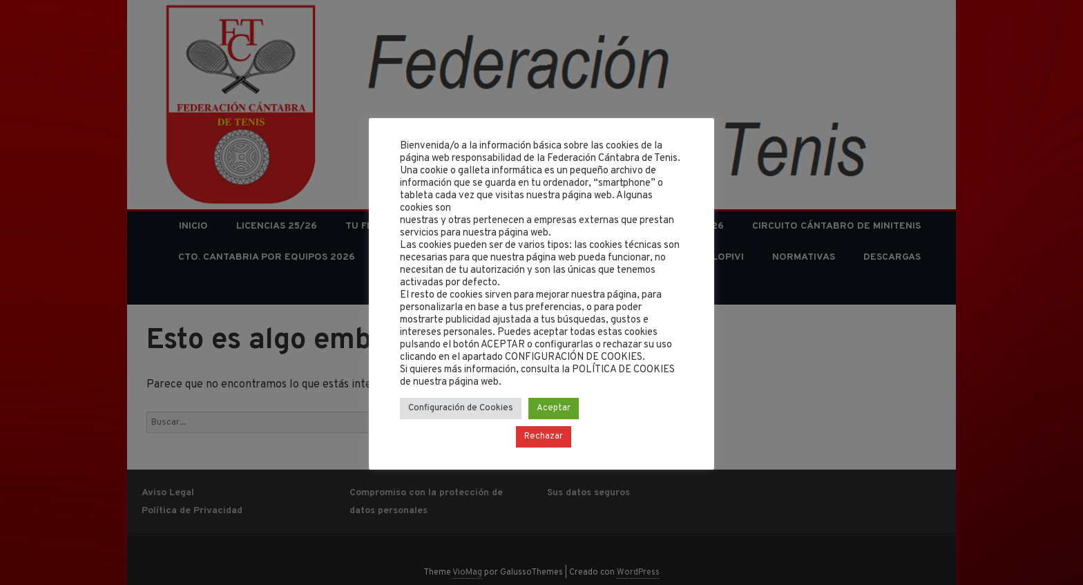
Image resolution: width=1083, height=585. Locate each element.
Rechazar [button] (543, 436)
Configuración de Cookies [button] (460, 408)
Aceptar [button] (554, 408)
